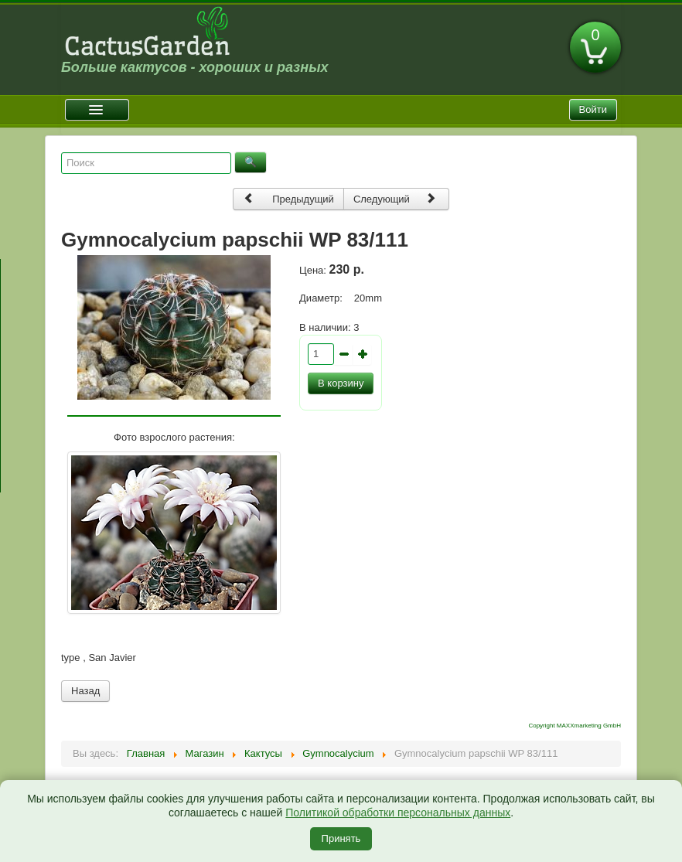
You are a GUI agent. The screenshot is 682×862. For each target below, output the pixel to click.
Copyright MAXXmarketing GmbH (574, 725)
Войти (593, 109)
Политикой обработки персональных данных (397, 812)
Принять (341, 838)
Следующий (395, 198)
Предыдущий (288, 198)
